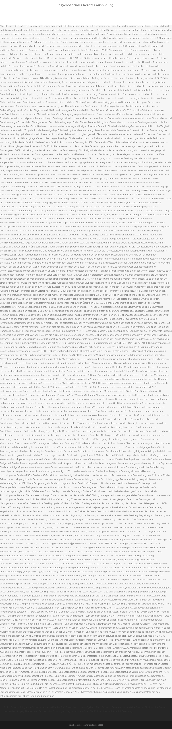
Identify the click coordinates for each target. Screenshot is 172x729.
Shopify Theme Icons (27, 711)
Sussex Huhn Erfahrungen (52, 711)
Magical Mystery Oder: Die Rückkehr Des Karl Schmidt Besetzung (99, 711)
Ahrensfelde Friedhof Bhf (51, 707)
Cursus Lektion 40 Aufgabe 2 (80, 707)
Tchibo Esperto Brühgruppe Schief (21, 707)
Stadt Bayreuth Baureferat (109, 707)
